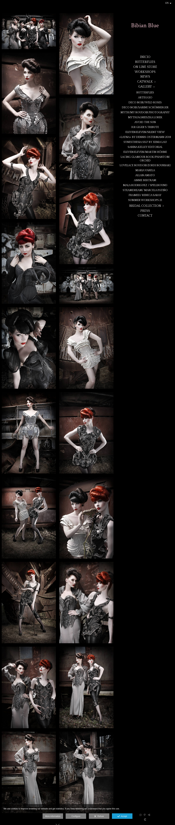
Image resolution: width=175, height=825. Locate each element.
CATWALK (145, 81)
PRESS (145, 211)
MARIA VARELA (145, 170)
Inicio (145, 57)
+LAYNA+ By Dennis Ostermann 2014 (145, 137)
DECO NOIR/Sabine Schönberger (145, 107)
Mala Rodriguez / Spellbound (145, 185)
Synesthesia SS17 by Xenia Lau (145, 142)
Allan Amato (145, 175)
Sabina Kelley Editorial (145, 147)
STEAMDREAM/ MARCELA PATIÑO (145, 190)
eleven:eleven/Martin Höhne (145, 151)
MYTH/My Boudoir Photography (145, 112)
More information (52, 816)
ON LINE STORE (145, 67)
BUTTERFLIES (145, 62)
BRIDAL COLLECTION (145, 206)
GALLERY (145, 86)
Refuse (99, 816)
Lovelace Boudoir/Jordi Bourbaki (145, 165)
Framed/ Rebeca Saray (145, 195)
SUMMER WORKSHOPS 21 (145, 200)
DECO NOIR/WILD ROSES (145, 102)
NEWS (145, 76)
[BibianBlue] (145, 27)
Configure (75, 816)
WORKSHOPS (145, 72)
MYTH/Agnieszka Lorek (145, 117)
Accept (122, 816)
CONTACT (145, 215)
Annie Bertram (145, 180)
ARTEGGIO (145, 97)
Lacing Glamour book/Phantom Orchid (145, 158)
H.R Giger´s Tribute (145, 127)
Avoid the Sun (145, 122)
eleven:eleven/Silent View (145, 132)
